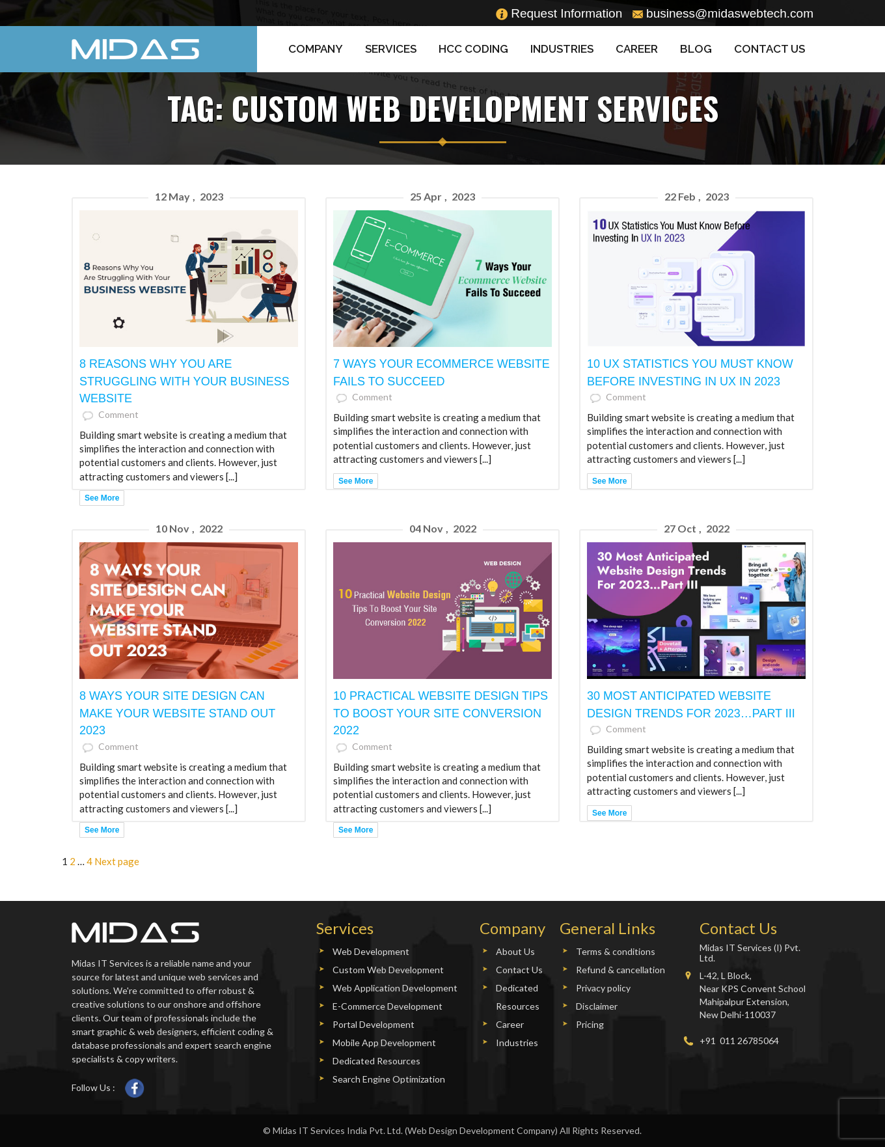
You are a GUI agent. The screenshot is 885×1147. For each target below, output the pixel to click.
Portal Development (374, 1024)
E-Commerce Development (387, 1006)
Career (637, 48)
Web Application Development (395, 987)
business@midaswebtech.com (723, 13)
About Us (515, 951)
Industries (561, 48)
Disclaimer (597, 1006)
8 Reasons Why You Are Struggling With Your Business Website (184, 381)
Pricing (590, 1024)
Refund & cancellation (620, 969)
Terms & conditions (615, 951)
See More (102, 498)
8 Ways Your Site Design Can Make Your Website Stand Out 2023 (177, 713)
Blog (696, 48)
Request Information (559, 13)
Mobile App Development (384, 1042)
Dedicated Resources (376, 1060)
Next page (116, 861)
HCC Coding (473, 48)
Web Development (371, 951)
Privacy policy (603, 987)
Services (390, 48)
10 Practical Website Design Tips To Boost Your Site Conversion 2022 (440, 713)
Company (315, 48)
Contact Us (769, 48)
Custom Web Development (388, 969)
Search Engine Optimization (389, 1079)
